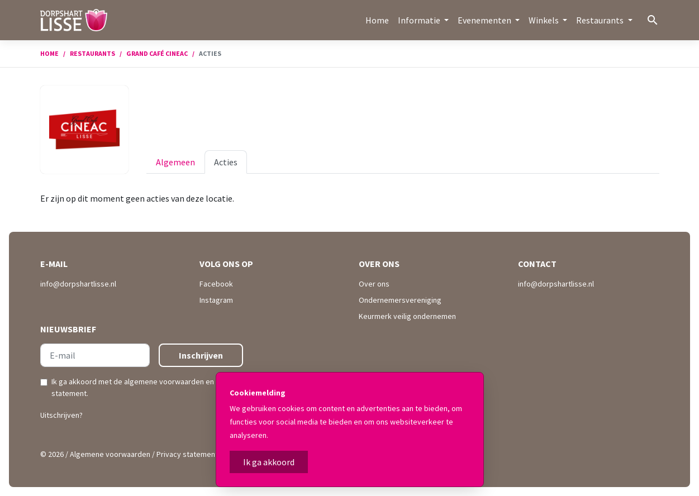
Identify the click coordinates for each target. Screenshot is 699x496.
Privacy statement (187, 454)
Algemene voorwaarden (110, 454)
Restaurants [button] (600, 20)
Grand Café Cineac (157, 53)
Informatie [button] (420, 20)
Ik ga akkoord (268, 462)
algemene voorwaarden (164, 381)
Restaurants (92, 53)
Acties (225, 162)
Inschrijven (201, 355)
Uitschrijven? (61, 415)
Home (377, 20)
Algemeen (175, 162)
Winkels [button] (544, 20)
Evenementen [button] (485, 20)
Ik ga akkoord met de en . (145, 387)
